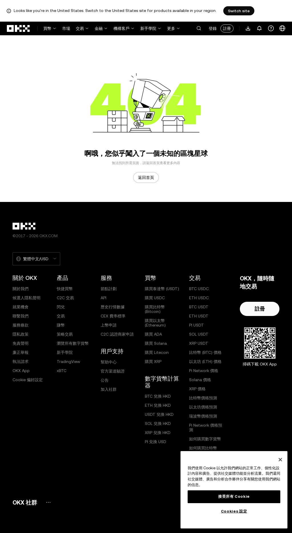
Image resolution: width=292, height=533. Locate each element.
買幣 (47, 28)
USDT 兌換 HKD (159, 414)
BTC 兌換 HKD (158, 396)
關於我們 (21, 288)
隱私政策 (21, 334)
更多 (171, 28)
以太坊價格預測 (203, 407)
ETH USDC (199, 298)
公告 (105, 380)
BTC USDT (198, 307)
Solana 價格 (200, 379)
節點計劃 (109, 288)
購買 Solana (156, 343)
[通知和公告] (259, 28)
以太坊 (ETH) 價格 (205, 361)
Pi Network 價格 (203, 370)
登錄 (213, 28)
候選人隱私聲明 (26, 298)
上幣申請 (109, 325)
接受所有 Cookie (234, 496)
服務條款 (21, 325)
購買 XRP (153, 361)
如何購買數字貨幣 (205, 439)
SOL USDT (198, 334)
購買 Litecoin (157, 352)
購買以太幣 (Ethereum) (155, 322)
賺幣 (61, 325)
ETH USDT (198, 316)
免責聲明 (21, 343)
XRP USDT (198, 343)
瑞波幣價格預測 (203, 416)
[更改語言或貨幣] (282, 28)
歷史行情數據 (113, 307)
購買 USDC (155, 298)
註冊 (227, 28)
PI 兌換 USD (155, 441)
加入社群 (109, 389)
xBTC (61, 370)
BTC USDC (199, 288)
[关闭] (280, 459)
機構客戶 (121, 28)
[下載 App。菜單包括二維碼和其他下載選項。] (248, 28)
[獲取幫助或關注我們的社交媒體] (271, 28)
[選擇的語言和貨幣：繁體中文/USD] (36, 258)
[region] (234, 489)
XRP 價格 (197, 389)
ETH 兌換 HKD (158, 405)
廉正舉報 (21, 352)
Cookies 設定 (234, 511)
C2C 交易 (65, 298)
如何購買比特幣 (203, 448)
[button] (199, 28)
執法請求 (21, 361)
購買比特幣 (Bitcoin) (155, 309)
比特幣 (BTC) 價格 (205, 352)
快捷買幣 (65, 288)
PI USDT (196, 325)
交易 (80, 28)
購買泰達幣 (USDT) (162, 288)
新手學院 (148, 28)
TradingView (68, 361)
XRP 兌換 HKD (158, 432)
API (103, 298)
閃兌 (61, 307)
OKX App (21, 370)
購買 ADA (153, 334)
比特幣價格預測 (203, 398)
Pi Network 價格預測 (205, 427)
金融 (99, 28)
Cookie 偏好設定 (28, 379)
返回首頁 (146, 177)
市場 (66, 28)
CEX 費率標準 (113, 316)
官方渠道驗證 (113, 371)
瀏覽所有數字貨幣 (73, 343)
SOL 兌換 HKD (158, 423)
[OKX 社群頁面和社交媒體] (48, 502)
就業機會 (21, 307)
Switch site (239, 11)
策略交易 (65, 334)
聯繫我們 (21, 316)
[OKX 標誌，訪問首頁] (18, 28)
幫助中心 (109, 362)
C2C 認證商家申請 (117, 334)
